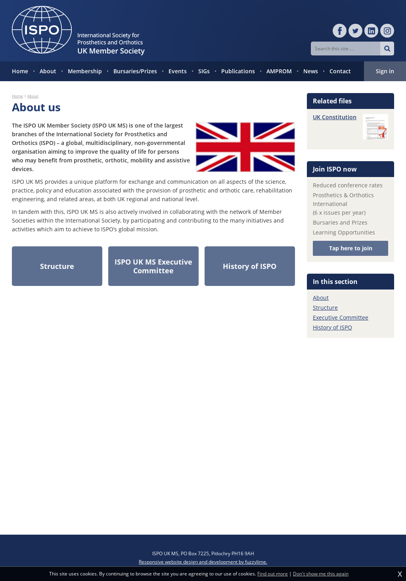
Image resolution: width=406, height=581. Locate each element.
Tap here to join (350, 248)
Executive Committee (340, 317)
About (32, 96)
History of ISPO (332, 327)
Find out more (272, 574)
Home (17, 96)
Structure (325, 307)
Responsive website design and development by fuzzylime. (203, 561)
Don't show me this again (321, 574)
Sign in (385, 71)
